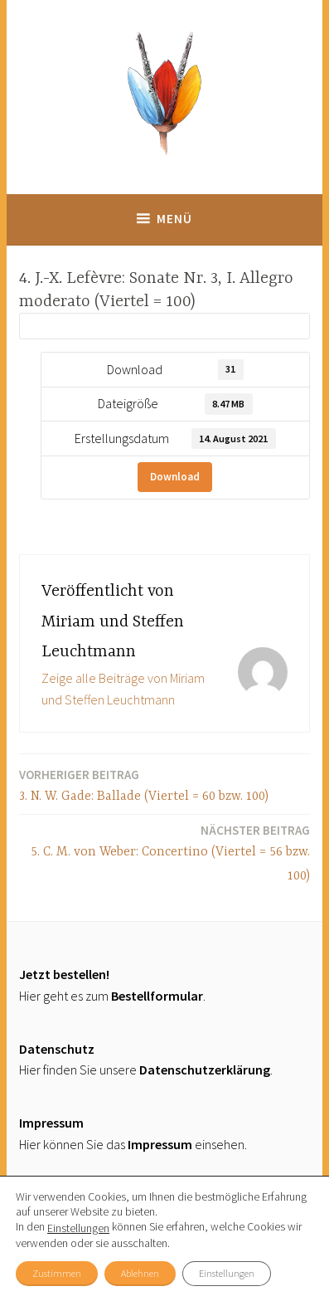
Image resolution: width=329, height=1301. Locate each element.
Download (175, 477)
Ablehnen (140, 1273)
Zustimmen (56, 1273)
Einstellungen (78, 1228)
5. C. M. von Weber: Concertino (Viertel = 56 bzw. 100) (164, 852)
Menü (174, 219)
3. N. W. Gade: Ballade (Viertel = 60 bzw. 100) (144, 784)
